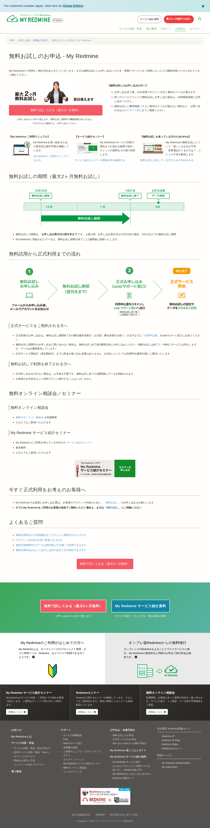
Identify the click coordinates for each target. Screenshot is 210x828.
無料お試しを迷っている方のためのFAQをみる (166, 160)
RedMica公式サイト (172, 748)
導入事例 (151, 28)
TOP (11, 40)
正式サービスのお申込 (124, 739)
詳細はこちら (17, 712)
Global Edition (73, 6)
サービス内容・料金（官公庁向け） (33, 748)
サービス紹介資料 (149, 19)
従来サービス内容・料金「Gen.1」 (32, 752)
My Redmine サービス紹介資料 (128, 756)
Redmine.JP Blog (171, 740)
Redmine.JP (168, 736)
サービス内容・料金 (130, 28)
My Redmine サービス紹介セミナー (82, 763)
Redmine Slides (170, 744)
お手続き (180, 28)
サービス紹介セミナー (79, 442)
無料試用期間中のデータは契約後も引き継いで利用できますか (51, 545)
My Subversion (169, 767)
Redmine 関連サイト (123, 778)
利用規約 (37, 123)
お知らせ (16, 729)
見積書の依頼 (70, 747)
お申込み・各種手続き (122, 729)
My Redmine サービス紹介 (127, 762)
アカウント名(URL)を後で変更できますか (39, 540)
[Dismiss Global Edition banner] (203, 6)
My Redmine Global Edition (176, 763)
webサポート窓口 (132, 110)
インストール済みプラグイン (29, 764)
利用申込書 (151, 335)
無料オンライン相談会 (75, 767)
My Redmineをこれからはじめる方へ (132, 774)
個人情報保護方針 (81, 814)
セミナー (195, 28)
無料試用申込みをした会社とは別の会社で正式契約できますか (51, 550)
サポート (166, 28)
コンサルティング (72, 771)
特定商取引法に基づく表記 (124, 814)
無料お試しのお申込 (123, 735)
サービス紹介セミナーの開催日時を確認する (100, 160)
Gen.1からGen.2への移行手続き (130, 743)
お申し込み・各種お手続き (33, 40)
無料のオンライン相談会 (29, 417)
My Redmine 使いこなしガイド (128, 750)
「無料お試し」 (112, 502)
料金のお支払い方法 (24, 760)
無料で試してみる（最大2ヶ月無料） (56, 110)
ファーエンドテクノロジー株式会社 (114, 821)
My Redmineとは (21, 736)
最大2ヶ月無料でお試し (178, 18)
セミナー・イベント (73, 759)
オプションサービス (24, 756)
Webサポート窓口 (72, 743)
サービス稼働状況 (72, 735)
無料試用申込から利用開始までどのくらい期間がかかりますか (51, 535)
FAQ (65, 739)
